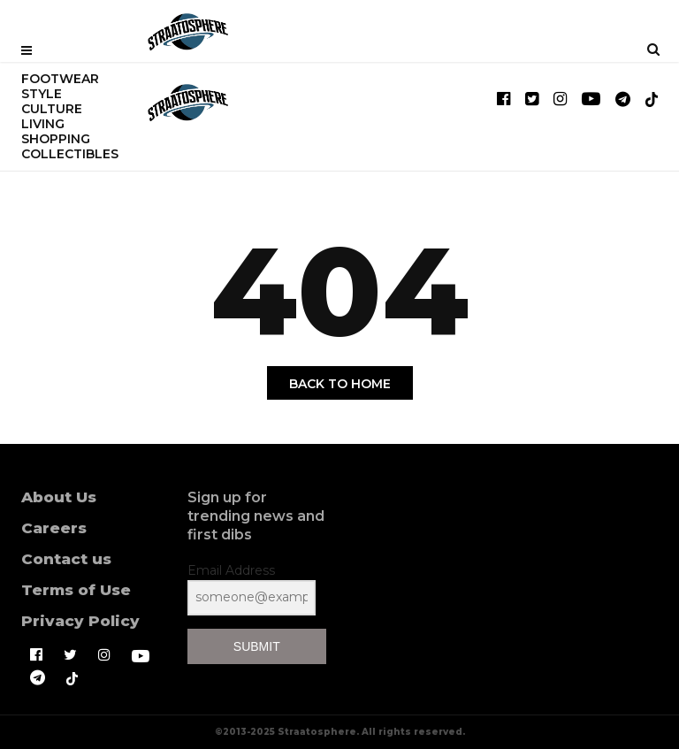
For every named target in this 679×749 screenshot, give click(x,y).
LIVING (43, 124)
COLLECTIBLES (69, 154)
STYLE (41, 94)
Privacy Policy (80, 621)
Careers (54, 528)
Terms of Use (76, 590)
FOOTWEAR (60, 79)
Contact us (66, 559)
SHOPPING (55, 139)
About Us (58, 497)
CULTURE (51, 109)
